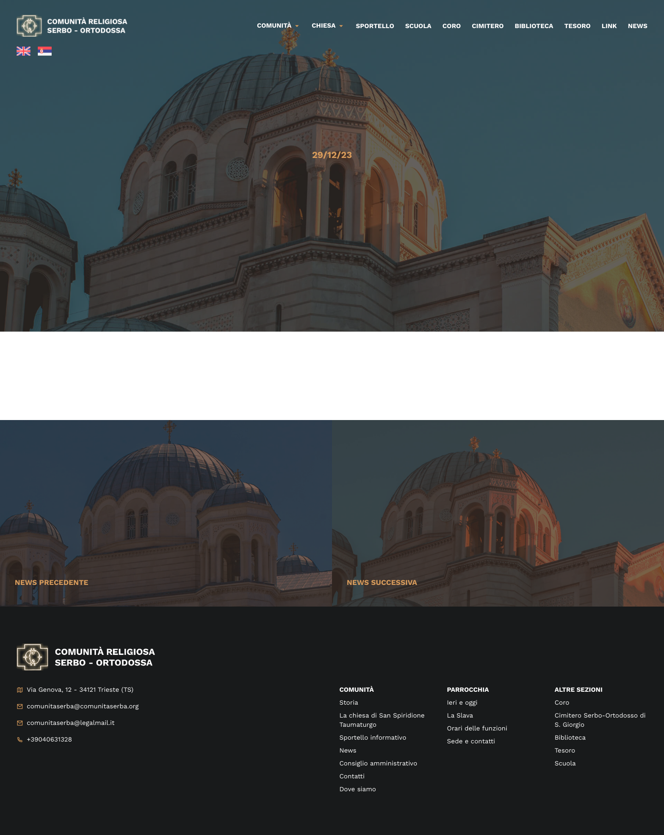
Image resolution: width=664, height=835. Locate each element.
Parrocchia (468, 690)
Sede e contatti (471, 741)
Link (609, 26)
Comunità (274, 25)
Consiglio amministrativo (378, 763)
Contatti (352, 776)
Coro (452, 26)
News (637, 26)
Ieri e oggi (462, 703)
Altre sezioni (579, 690)
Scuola (418, 26)
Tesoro (577, 26)
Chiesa (324, 25)
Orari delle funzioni (477, 728)
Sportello (375, 26)
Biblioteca (534, 26)
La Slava (460, 715)
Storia (348, 703)
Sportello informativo (372, 738)
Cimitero (488, 26)
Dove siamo (357, 789)
